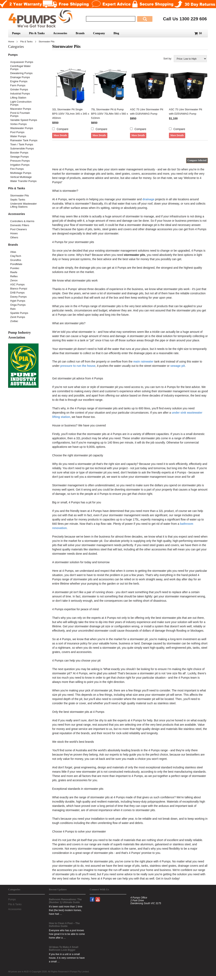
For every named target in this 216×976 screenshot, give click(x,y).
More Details (60, 135)
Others (14, 237)
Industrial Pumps (20, 93)
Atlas (13, 251)
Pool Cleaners (18, 229)
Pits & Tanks (37, 33)
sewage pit (177, 365)
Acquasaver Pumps (21, 62)
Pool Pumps (17, 132)
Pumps (16, 33)
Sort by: (167, 58)
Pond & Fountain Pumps (20, 114)
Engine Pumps (19, 81)
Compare (62, 129)
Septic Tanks (17, 199)
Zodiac (14, 321)
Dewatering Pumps (21, 73)
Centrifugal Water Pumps (20, 68)
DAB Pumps (17, 292)
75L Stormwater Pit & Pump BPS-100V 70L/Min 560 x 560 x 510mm (109, 113)
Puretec (14, 268)
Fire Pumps (17, 168)
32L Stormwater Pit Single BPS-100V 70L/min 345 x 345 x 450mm (70, 113)
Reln (13, 308)
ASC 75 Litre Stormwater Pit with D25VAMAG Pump (185, 111)
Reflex (14, 276)
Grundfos (15, 260)
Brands (80, 33)
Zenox (14, 280)
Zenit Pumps (17, 317)
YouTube (99, 897)
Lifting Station (18, 97)
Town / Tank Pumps (21, 144)
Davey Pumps (18, 296)
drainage (148, 199)
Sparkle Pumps (19, 312)
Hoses (14, 233)
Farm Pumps (17, 85)
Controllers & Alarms (22, 221)
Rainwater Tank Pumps (23, 140)
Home (11, 41)
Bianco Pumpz (18, 288)
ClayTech (15, 255)
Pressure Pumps (20, 160)
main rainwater (143, 361)
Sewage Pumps (19, 156)
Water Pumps (18, 136)
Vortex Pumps (18, 124)
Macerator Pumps (20, 108)
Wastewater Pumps (21, 128)
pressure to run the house (78, 365)
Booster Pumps (19, 152)
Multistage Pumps (20, 172)
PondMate (16, 264)
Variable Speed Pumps (23, 120)
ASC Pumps (17, 284)
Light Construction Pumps (21, 103)
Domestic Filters (19, 225)
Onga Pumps (18, 304)
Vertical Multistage (21, 177)
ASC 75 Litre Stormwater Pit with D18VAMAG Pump (146, 111)
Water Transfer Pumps (23, 181)
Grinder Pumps (19, 89)
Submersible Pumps (22, 148)
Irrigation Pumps (20, 164)
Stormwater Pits (19, 195)
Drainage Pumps (20, 77)
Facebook (94, 897)
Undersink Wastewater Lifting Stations (23, 205)
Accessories (60, 33)
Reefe (13, 272)
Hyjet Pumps (17, 300)
